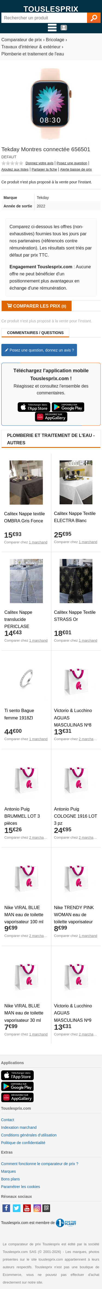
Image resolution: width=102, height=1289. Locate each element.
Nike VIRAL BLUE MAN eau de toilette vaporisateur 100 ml (23, 914)
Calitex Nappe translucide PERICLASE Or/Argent (18, 623)
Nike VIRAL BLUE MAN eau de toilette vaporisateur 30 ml (23, 1012)
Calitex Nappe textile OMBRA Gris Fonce (24, 517)
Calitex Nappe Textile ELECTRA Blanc (75, 517)
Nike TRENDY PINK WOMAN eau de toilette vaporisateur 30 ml (74, 918)
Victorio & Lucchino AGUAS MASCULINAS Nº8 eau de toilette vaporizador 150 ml (73, 725)
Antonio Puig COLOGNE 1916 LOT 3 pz (75, 816)
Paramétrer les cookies (20, 1186)
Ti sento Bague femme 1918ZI (19, 714)
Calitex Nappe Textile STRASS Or (75, 616)
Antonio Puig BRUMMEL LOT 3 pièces (22, 816)
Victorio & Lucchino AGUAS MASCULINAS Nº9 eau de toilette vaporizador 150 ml (73, 1020)
